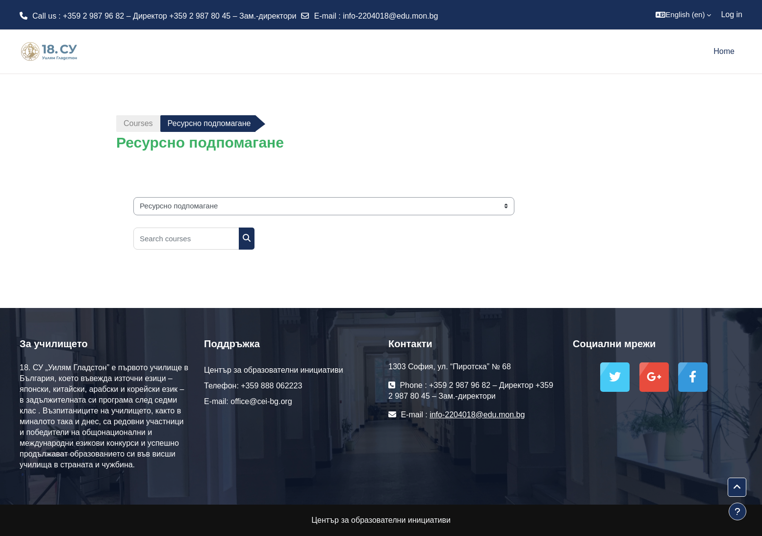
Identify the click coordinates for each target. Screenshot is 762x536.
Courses (138, 123)
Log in (731, 14)
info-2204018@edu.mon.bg (390, 16)
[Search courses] (186, 239)
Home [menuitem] (724, 51)
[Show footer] (737, 511)
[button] (683, 14)
